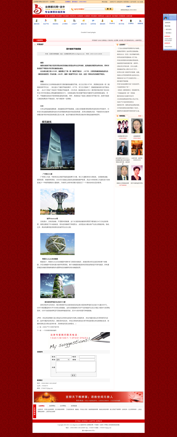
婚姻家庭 (140, 23)
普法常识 (73, 16)
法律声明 (92, 425)
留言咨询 (168, 29)
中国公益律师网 (49, 413)
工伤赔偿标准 (70, 413)
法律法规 (129, 16)
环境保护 (94, 40)
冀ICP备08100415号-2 (88, 435)
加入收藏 (140, 2)
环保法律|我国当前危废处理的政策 (127, 60)
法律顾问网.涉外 (123, 136)
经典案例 (122, 16)
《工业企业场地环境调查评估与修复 (128, 48)
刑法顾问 (66, 16)
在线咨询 (120, 2)
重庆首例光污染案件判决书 (125, 96)
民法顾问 (59, 16)
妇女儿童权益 (102, 40)
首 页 (46, 16)
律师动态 (101, 16)
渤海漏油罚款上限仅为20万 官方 (127, 69)
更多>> (140, 116)
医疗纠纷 (121, 24)
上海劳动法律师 (50, 415)
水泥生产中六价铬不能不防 (51, 327)
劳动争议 (112, 23)
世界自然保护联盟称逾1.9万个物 (127, 57)
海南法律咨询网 (104, 413)
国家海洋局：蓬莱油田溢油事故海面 (128, 105)
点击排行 (122, 44)
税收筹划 (55, 24)
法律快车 (40, 413)
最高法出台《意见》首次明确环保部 (128, 54)
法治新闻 (52, 16)
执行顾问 (115, 16)
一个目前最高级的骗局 (49, 330)
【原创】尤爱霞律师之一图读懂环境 (128, 90)
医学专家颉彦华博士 (137, 183)
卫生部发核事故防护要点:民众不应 (127, 99)
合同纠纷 (93, 24)
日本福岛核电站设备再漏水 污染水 (127, 108)
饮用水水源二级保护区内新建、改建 (128, 72)
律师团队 (122, 116)
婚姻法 (77, 413)
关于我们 (78, 425)
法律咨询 (124, 413)
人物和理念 (138, 40)
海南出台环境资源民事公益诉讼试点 (128, 75)
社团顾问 (87, 16)
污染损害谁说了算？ (123, 87)
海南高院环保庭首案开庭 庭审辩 (127, 63)
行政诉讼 (110, 40)
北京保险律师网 (60, 413)
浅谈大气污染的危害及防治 (125, 102)
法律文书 (113, 2)
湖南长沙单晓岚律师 (123, 183)
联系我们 (127, 2)
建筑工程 (83, 24)
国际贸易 (36, 24)
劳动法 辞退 (83, 413)
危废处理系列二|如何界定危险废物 (127, 51)
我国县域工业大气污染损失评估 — (127, 78)
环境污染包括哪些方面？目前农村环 (128, 84)
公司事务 (65, 24)
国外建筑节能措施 (122, 81)
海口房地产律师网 (115, 413)
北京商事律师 (132, 413)
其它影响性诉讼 (129, 40)
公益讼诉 (108, 16)
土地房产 (74, 24)
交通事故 (131, 23)
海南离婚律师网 (93, 413)
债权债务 (102, 24)
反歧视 (121, 40)
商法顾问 (94, 16)
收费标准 (99, 425)
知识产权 (46, 24)
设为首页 (133, 2)
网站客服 (167, 26)
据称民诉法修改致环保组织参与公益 (128, 111)
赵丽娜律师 (137, 136)
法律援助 (80, 16)
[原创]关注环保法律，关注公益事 (127, 66)
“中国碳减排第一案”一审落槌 (126, 93)
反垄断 (116, 40)
